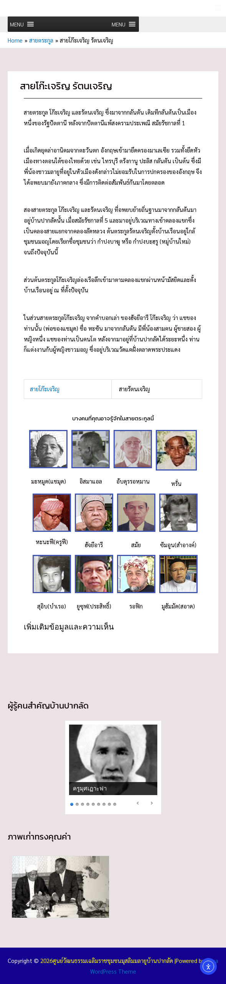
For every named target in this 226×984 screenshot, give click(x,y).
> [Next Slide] (151, 803)
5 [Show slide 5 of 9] (93, 803)
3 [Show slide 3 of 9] (82, 803)
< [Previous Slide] (138, 803)
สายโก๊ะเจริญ (45, 388)
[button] (17, 24)
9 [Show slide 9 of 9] (115, 803)
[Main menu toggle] (218, 8)
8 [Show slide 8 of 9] (109, 803)
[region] (113, 767)
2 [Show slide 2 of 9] (77, 803)
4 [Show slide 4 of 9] (88, 803)
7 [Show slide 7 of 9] (104, 803)
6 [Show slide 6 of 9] (99, 803)
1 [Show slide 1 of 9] (72, 803)
